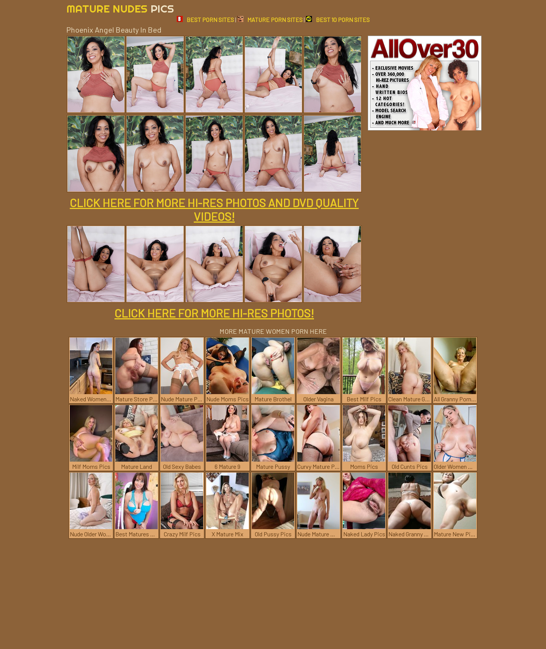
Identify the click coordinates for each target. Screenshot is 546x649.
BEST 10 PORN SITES (338, 19)
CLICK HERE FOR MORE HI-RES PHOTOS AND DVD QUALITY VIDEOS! (214, 209)
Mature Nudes (120, 8)
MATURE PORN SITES (270, 19)
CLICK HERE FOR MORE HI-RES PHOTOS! (214, 313)
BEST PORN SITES (205, 19)
